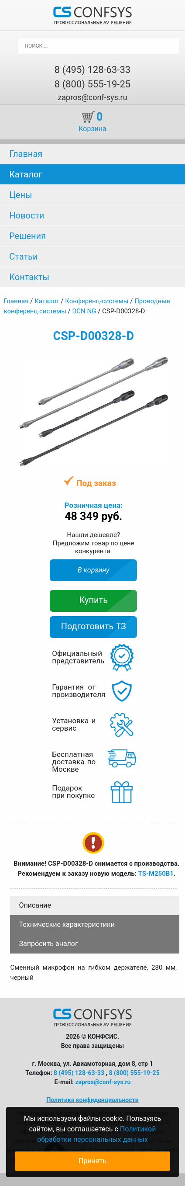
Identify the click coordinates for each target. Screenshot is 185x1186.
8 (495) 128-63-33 (92, 69)
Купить (93, 600)
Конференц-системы (96, 301)
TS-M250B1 (155, 873)
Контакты (29, 277)
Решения (27, 236)
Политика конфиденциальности (92, 1099)
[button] (160, 365)
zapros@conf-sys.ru (92, 97)
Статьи (23, 256)
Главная (25, 154)
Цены (20, 195)
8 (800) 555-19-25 (92, 84)
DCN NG (84, 311)
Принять (92, 1161)
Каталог (25, 174)
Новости (26, 215)
